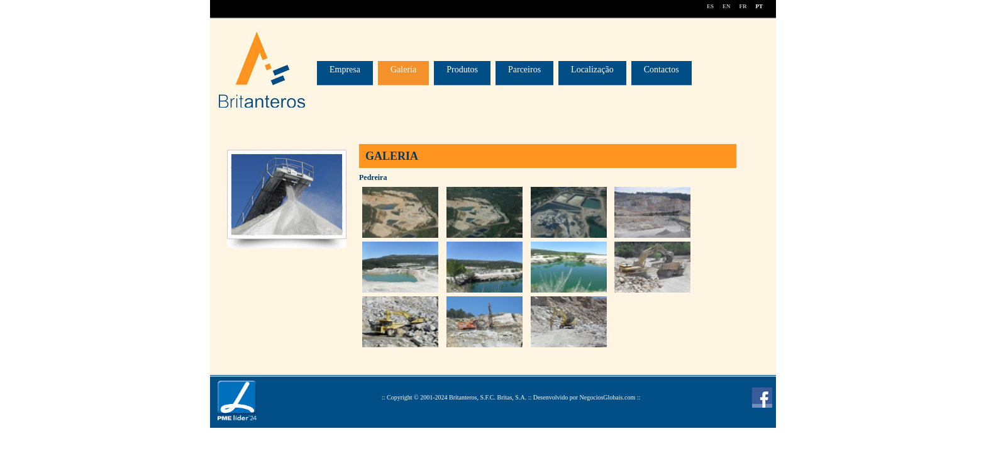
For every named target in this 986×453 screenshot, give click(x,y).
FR (742, 6)
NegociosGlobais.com (608, 397)
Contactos (661, 69)
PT (759, 6)
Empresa (345, 69)
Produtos (462, 69)
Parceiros (524, 69)
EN (727, 6)
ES (710, 6)
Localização (592, 69)
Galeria (403, 69)
